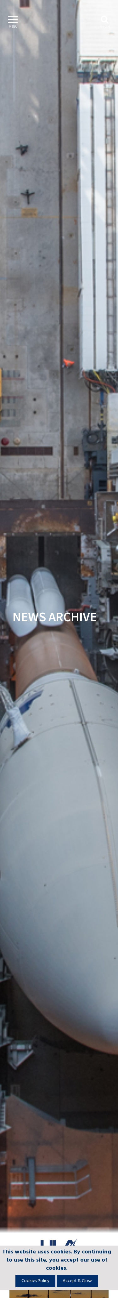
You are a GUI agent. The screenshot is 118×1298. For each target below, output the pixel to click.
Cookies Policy (35, 1281)
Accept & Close (77, 1281)
